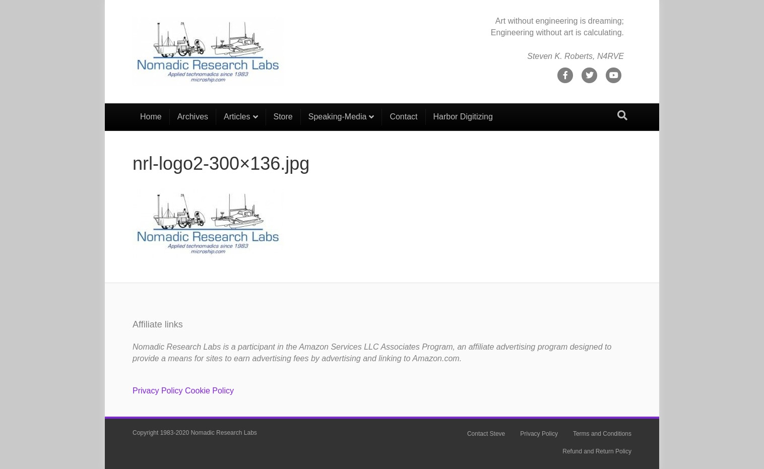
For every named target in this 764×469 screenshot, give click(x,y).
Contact (403, 116)
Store (283, 116)
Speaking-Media (337, 116)
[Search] (622, 115)
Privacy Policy (158, 390)
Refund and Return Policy (596, 451)
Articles (237, 116)
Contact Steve (486, 433)
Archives (192, 116)
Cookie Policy (209, 390)
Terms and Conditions (602, 433)
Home (151, 116)
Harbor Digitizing (463, 116)
